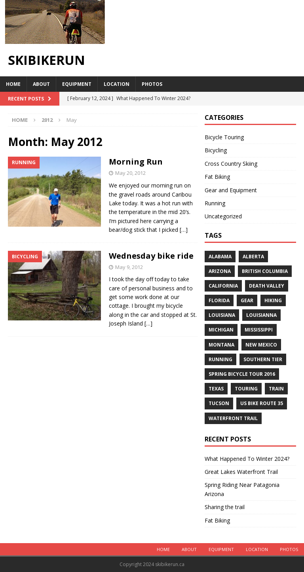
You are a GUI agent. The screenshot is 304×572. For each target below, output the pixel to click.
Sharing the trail (225, 507)
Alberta (253, 256)
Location (116, 84)
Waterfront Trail (233, 418)
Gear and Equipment (231, 190)
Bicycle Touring (224, 137)
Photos (152, 84)
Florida (219, 300)
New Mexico (261, 344)
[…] (184, 229)
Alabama (220, 256)
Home (13, 84)
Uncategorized (223, 216)
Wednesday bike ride (151, 255)
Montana (221, 344)
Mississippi (259, 329)
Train (276, 388)
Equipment (76, 84)
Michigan (221, 329)
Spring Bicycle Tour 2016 (242, 374)
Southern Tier (262, 359)
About (41, 84)
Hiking (273, 300)
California (223, 285)
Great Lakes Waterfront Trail (241, 471)
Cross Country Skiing (231, 163)
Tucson (219, 403)
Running (215, 203)
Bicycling (216, 150)
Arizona (220, 271)
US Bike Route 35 (261, 403)
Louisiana (222, 315)
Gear (247, 300)
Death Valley (266, 285)
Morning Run (136, 161)
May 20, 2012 (130, 172)
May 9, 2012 (129, 267)
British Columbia (265, 271)
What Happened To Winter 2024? (247, 458)
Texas (216, 388)
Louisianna (261, 315)
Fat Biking (217, 176)
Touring (246, 388)
